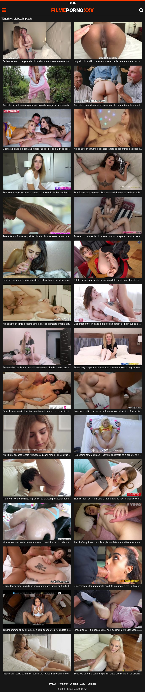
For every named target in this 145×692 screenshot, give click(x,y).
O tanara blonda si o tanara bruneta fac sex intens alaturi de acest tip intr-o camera (37, 149)
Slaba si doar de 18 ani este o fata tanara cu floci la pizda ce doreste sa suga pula (108, 498)
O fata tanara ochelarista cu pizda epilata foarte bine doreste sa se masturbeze (108, 280)
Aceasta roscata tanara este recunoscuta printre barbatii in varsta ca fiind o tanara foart (108, 105)
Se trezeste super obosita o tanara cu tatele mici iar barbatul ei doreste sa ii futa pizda (37, 192)
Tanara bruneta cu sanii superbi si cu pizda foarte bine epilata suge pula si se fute (37, 630)
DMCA (52, 683)
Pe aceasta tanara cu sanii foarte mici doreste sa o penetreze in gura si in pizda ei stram (108, 455)
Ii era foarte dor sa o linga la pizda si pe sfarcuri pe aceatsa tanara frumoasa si (37, 498)
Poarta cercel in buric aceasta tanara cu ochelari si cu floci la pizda (108, 411)
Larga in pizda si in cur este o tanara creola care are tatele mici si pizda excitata (108, 61)
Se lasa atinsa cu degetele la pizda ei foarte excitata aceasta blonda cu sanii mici (37, 61)
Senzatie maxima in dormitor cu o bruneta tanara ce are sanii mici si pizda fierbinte (37, 411)
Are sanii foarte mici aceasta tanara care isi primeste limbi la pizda (37, 323)
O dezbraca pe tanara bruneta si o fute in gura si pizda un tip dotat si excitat (108, 586)
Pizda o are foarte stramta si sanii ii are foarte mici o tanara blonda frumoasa (37, 673)
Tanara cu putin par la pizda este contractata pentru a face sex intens (108, 236)
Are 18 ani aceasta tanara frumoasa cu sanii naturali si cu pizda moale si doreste (37, 455)
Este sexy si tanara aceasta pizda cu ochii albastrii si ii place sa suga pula (37, 280)
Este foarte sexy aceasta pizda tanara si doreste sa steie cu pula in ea (108, 192)
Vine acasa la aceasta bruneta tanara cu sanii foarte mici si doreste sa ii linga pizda (37, 542)
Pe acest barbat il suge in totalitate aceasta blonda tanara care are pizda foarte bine (37, 367)
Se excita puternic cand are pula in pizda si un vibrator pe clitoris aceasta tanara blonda (108, 673)
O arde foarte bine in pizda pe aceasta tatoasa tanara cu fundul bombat (37, 586)
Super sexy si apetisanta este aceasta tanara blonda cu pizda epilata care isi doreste (108, 367)
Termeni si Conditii (68, 683)
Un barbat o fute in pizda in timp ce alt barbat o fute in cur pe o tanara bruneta (108, 323)
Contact (92, 683)
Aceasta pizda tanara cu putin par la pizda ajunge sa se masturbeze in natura (37, 105)
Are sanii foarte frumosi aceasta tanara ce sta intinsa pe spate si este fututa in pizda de (108, 149)
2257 (82, 683)
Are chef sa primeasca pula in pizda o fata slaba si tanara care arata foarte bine (108, 542)
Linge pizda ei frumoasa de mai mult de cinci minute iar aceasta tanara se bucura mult (108, 630)
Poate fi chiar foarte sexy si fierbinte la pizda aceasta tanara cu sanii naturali (37, 236)
